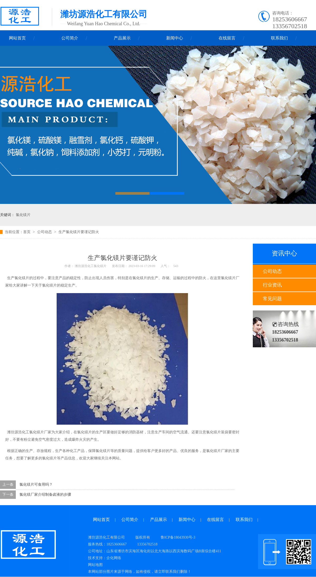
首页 (27, 232)
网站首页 (17, 38)
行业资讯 (272, 285)
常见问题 (272, 298)
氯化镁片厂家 (40, 432)
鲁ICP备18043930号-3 (178, 537)
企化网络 (113, 558)
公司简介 (69, 38)
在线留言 (227, 38)
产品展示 (122, 38)
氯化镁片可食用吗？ (36, 484)
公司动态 (272, 271)
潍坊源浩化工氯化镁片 (90, 266)
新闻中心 (174, 38)
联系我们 (279, 38)
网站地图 (95, 565)
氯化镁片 (23, 215)
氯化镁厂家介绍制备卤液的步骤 (45, 494)
